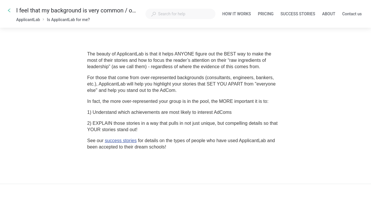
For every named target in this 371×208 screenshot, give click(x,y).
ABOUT (328, 14)
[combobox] (180, 14)
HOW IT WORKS (236, 14)
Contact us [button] (352, 14)
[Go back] (9, 10)
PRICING (266, 14)
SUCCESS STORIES (297, 14)
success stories (120, 140)
